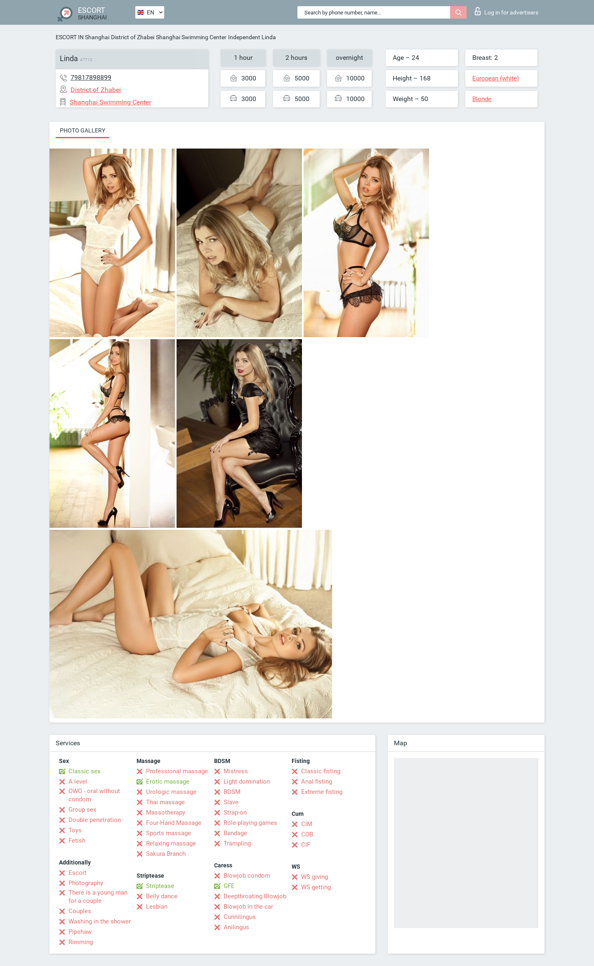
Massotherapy (165, 812)
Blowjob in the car (248, 906)
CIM (306, 824)
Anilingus (236, 927)
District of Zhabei (132, 37)
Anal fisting (316, 781)
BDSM (232, 792)
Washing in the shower (99, 921)
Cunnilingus (240, 917)
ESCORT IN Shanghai (82, 37)
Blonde (481, 99)
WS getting (316, 887)
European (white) (495, 78)
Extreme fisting (321, 792)
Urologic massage (171, 792)
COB (307, 834)
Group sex (82, 809)
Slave (231, 802)
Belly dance (161, 896)
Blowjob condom (247, 875)
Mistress (236, 771)
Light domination (247, 781)
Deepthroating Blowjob (255, 896)
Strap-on (235, 812)
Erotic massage (167, 781)
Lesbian (156, 906)
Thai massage (165, 802)
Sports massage (168, 833)
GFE (229, 886)
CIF (305, 844)
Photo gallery (82, 130)
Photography (85, 883)
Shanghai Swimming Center (191, 37)
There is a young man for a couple (97, 897)
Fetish (76, 840)
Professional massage (177, 771)
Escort (77, 872)
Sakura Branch (166, 853)
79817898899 (91, 77)
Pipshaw (80, 931)
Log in (506, 11)
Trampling (237, 843)
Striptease (160, 886)
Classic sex (84, 771)
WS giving (314, 877)
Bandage (235, 833)
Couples (79, 911)
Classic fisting (320, 771)
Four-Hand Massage (173, 823)
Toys (75, 830)
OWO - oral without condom (94, 795)
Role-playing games (250, 823)
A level (77, 781)
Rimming (80, 942)
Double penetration (94, 820)
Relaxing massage (171, 843)
